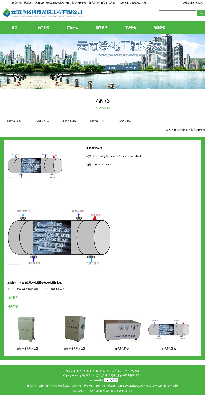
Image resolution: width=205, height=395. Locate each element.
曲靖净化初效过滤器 (27, 289)
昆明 (91, 390)
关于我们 (43, 27)
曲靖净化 (64, 2)
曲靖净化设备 (14, 121)
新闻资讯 (101, 27)
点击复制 (102, 375)
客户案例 (130, 27)
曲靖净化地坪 (97, 121)
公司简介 (82, 370)
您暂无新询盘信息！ (194, 2)
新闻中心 (93, 370)
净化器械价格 (39, 282)
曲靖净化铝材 (69, 121)
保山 (124, 390)
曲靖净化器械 (198, 129)
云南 (97, 390)
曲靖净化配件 (41, 121)
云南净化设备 (181, 129)
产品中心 (72, 27)
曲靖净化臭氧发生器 (27, 348)
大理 (108, 390)
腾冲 (130, 390)
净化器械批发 (54, 282)
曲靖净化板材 (124, 121)
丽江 (113, 390)
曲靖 (102, 390)
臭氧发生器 (25, 282)
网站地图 (134, 370)
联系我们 (159, 27)
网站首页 (70, 370)
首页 (14, 27)
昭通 (119, 390)
